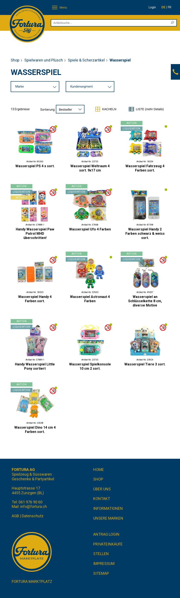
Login (152, 7)
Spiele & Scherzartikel (86, 60)
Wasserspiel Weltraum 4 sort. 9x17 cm (90, 168)
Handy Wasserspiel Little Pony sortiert (35, 366)
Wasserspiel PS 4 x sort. (35, 166)
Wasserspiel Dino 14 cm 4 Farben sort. (35, 429)
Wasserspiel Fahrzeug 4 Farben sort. (144, 168)
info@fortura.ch (33, 506)
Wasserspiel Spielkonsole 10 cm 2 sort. (90, 366)
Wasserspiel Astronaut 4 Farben (90, 299)
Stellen (101, 553)
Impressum (104, 563)
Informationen (108, 508)
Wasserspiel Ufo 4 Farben (90, 229)
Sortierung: (47, 109)
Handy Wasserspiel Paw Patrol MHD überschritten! (35, 233)
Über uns (102, 489)
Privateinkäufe (108, 544)
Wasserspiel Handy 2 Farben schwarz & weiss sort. (145, 233)
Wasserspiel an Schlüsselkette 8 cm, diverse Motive (145, 301)
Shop (15, 60)
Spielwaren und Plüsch (43, 60)
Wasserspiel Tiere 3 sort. (144, 364)
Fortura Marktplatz (32, 581)
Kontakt (101, 498)
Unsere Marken (108, 518)
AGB (15, 516)
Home (98, 469)
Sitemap (101, 573)
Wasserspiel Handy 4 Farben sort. (35, 299)
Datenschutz (33, 516)
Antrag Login (106, 534)
